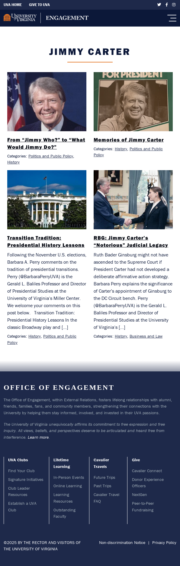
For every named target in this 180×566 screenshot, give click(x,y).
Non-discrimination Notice (122, 542)
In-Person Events (68, 477)
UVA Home (13, 4)
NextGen (139, 494)
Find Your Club (21, 470)
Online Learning (67, 485)
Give (136, 460)
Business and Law (146, 336)
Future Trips (104, 477)
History (13, 162)
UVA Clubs (18, 460)
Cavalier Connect (147, 470)
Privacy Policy (164, 542)
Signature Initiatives (25, 479)
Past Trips (102, 485)
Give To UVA (39, 4)
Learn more (38, 437)
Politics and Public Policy (50, 156)
